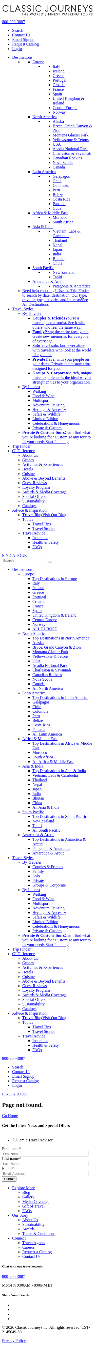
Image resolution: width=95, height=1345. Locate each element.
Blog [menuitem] (26, 1192)
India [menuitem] (57, 254)
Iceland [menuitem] (59, 71)
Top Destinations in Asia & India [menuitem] (59, 771)
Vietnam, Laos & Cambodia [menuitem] (67, 233)
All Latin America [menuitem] (47, 734)
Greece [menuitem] (58, 75)
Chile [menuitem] (57, 181)
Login (17, 49)
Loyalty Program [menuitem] (36, 487)
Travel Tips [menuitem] (41, 524)
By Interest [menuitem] (31, 387)
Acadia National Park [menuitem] (70, 149)
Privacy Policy (14, 1340)
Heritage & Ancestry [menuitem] (49, 409)
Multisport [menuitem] (41, 400)
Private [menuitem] (38, 880)
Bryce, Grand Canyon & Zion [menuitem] (56, 647)
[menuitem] (58, 322)
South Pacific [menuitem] (43, 268)
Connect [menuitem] (19, 1238)
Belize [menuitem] (58, 194)
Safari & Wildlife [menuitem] (46, 414)
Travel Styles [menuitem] (22, 309)
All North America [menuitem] (47, 688)
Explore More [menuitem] (23, 1188)
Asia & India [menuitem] (42, 226)
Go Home (10, 1115)
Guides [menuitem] (28, 460)
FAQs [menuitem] (37, 547)
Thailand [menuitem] (60, 240)
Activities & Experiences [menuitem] (42, 464)
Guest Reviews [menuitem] (34, 483)
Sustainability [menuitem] (33, 501)
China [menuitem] (57, 263)
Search (17, 30)
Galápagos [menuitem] (61, 176)
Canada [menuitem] (59, 167)
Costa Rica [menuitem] (61, 199)
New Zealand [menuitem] (63, 272)
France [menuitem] (58, 89)
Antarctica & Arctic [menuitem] (48, 281)
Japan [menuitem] (57, 249)
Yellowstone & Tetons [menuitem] (71, 139)
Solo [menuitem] (36, 876)
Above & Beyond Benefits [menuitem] (43, 478)
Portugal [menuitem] (59, 80)
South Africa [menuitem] (63, 222)
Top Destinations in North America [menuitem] (60, 638)
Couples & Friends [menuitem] (47, 867)
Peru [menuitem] (56, 190)
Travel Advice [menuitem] (33, 533)
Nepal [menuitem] (57, 245)
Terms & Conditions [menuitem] (38, 1233)
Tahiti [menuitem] (57, 277)
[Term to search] (24, 560)
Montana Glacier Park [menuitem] (70, 135)
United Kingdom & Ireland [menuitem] (54, 615)
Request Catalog (25, 44)
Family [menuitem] (38, 871)
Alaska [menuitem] (58, 121)
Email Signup (23, 39)
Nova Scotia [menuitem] (63, 162)
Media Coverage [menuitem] (35, 1201)
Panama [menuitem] (59, 204)
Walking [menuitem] (39, 391)
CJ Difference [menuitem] (23, 451)
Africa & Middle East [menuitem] (50, 213)
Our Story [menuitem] (20, 1215)
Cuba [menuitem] (57, 208)
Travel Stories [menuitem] (43, 528)
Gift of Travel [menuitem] (33, 1206)
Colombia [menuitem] (61, 185)
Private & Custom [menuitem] (47, 428)
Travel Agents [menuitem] (33, 1243)
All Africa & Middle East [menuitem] (53, 761)
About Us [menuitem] (30, 455)
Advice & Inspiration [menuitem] (29, 510)
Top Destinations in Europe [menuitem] (54, 578)
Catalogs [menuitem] (29, 505)
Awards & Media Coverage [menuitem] (44, 492)
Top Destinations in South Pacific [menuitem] (59, 816)
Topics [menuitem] (27, 519)
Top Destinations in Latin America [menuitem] (60, 697)
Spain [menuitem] (57, 94)
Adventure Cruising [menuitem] (48, 405)
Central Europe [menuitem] (65, 107)
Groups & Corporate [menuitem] (49, 885)
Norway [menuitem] (59, 112)
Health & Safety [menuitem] (45, 542)
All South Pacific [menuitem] (46, 830)
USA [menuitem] (57, 144)
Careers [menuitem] (28, 1247)
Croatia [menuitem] (59, 85)
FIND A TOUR (14, 555)
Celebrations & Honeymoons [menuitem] (56, 423)
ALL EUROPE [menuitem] (44, 629)
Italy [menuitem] (56, 66)
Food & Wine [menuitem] (43, 396)
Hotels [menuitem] (27, 469)
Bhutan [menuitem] (58, 258)
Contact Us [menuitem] (31, 1256)
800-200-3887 (13, 22)
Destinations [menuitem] (22, 57)
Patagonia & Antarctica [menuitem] (71, 286)
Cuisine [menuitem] (28, 473)
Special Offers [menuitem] (34, 496)
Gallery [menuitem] (28, 1197)
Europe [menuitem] (38, 62)
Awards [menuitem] (28, 1229)
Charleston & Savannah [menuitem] (72, 153)
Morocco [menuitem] (60, 217)
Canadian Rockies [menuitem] (67, 158)
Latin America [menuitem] (44, 172)
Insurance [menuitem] (40, 538)
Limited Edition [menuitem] (45, 419)
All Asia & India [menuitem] (45, 807)
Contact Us (21, 35)
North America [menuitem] (44, 117)
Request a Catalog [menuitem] (37, 1252)
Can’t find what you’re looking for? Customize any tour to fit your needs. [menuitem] (56, 437)
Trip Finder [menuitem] (21, 446)
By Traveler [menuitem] (32, 313)
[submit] (50, 561)
